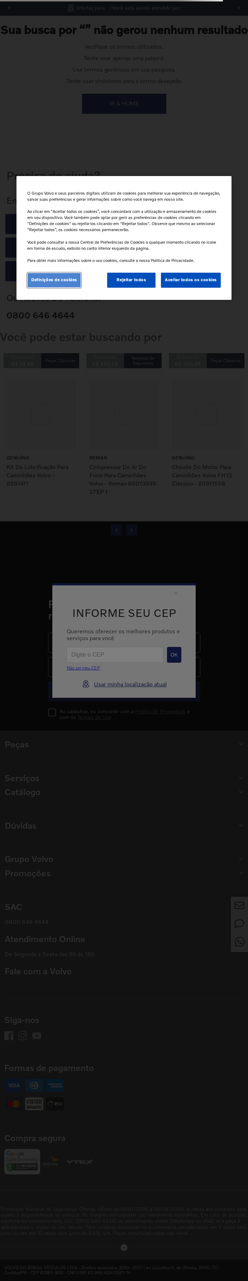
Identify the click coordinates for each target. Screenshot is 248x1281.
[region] (124, 238)
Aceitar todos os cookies (191, 279)
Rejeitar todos (131, 279)
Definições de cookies (54, 279)
